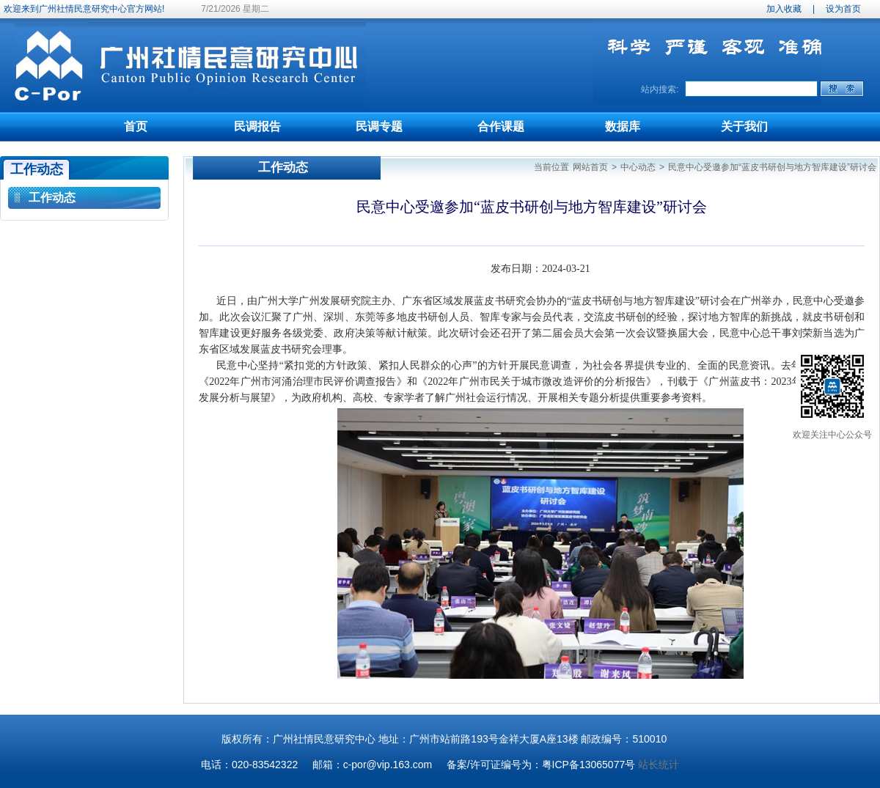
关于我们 (744, 126)
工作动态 (52, 197)
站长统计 (658, 764)
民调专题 (379, 126)
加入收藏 (784, 9)
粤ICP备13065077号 (589, 764)
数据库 (622, 126)
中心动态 (638, 167)
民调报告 (257, 126)
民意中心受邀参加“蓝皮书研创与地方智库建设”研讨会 (772, 167)
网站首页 (590, 167)
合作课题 (500, 126)
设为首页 (843, 9)
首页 (135, 126)
